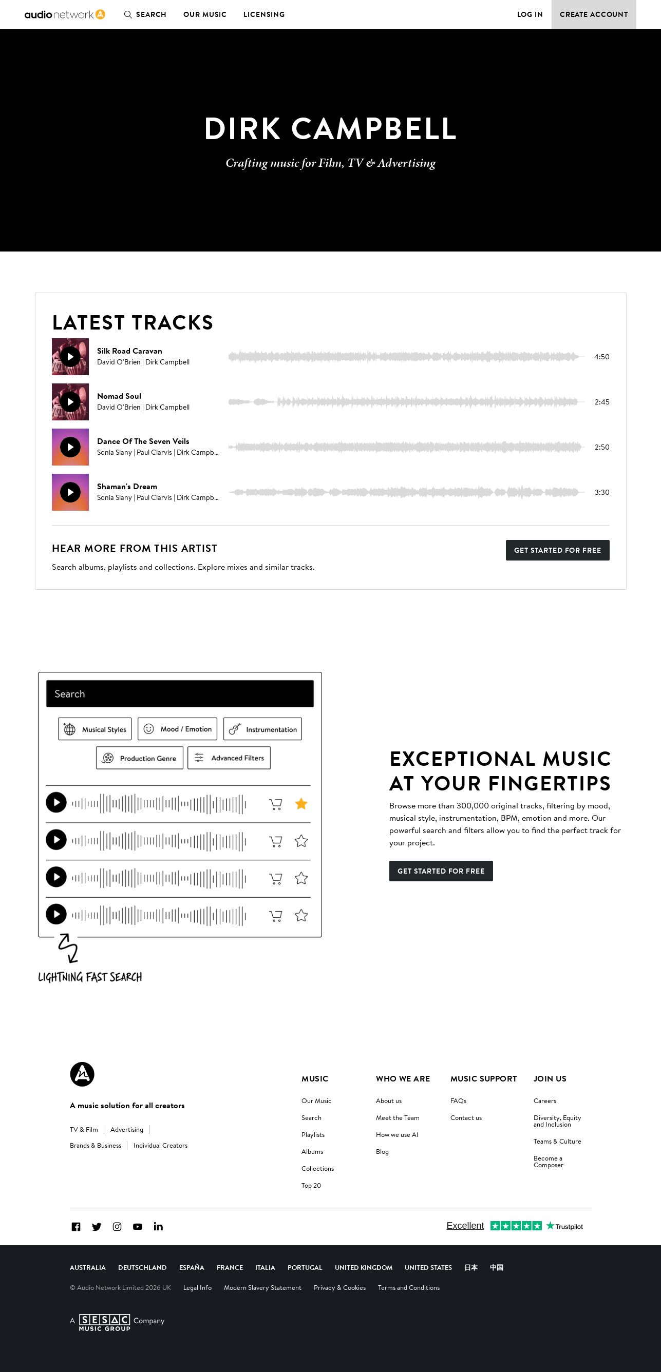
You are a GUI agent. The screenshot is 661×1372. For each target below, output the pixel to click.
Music (314, 1078)
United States (428, 1267)
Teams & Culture (557, 1141)
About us (389, 1100)
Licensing (264, 14)
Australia (88, 1267)
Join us (550, 1078)
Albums (312, 1151)
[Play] (70, 356)
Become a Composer (548, 1161)
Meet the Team (398, 1117)
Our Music (205, 14)
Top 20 (311, 1185)
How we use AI (397, 1134)
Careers (545, 1100)
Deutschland (142, 1267)
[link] (65, 14)
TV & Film (84, 1129)
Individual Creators (160, 1145)
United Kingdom (363, 1267)
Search (143, 14)
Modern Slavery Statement (262, 1287)
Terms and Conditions (409, 1287)
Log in (530, 14)
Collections (317, 1168)
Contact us (466, 1117)
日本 (471, 1267)
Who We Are (403, 1078)
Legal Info (197, 1287)
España (191, 1267)
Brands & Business (95, 1145)
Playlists (313, 1134)
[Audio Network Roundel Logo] (82, 1074)
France (230, 1267)
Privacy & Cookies (340, 1287)
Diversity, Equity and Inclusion (557, 1121)
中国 (496, 1267)
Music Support (483, 1078)
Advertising (126, 1129)
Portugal (305, 1267)
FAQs (458, 1100)
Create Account (594, 14)
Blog (382, 1151)
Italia (265, 1267)
